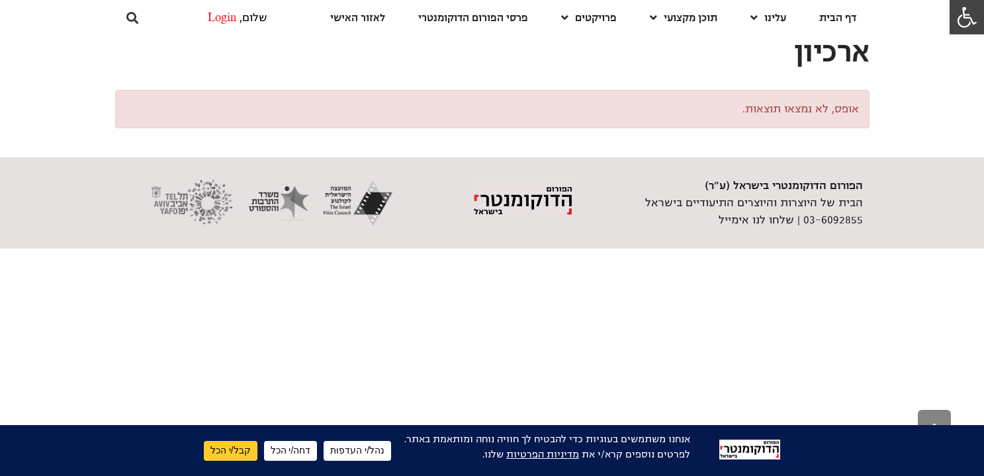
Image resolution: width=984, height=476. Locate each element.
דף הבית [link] (837, 17)
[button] (133, 17)
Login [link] (222, 18)
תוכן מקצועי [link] (683, 17)
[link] (967, 17)
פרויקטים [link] (589, 17)
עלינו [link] (768, 17)
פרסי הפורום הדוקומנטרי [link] (473, 17)
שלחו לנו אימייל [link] (756, 220)
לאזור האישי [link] (357, 17)
